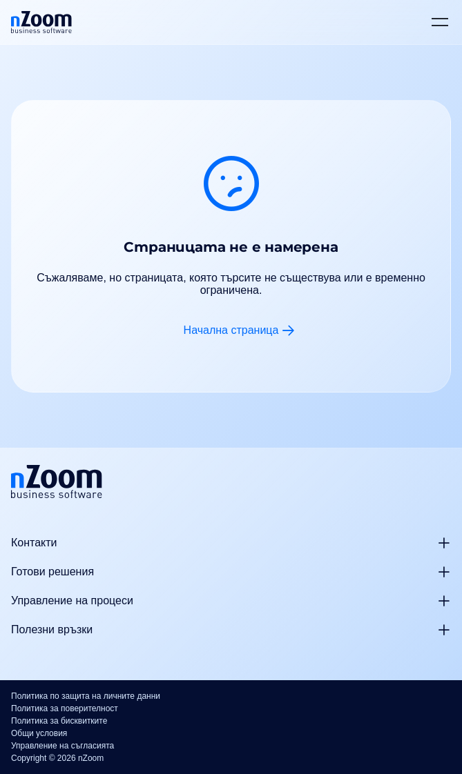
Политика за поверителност (64, 708)
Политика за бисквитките (59, 721)
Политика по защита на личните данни (85, 696)
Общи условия (39, 733)
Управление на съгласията (62, 746)
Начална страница (231, 330)
